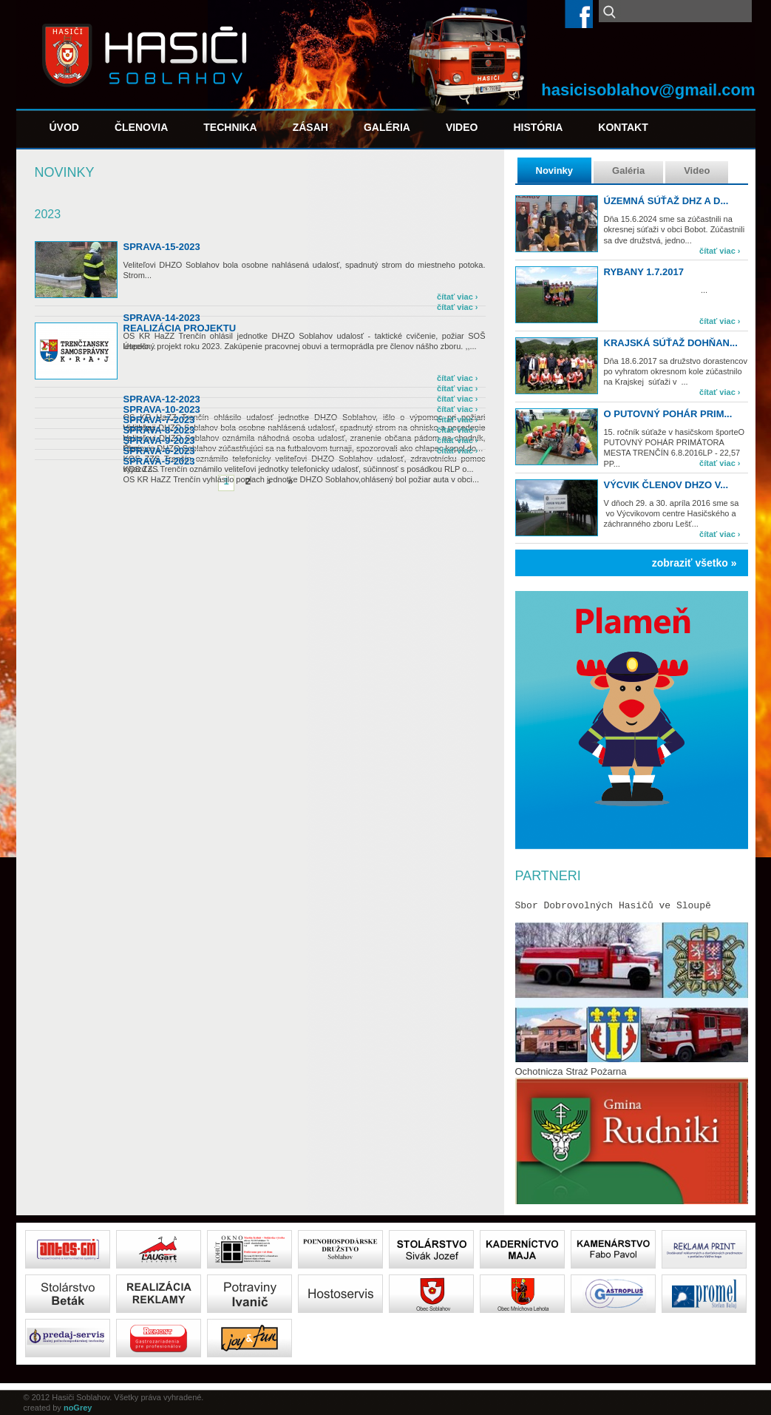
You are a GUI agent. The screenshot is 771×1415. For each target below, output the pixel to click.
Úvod (64, 127)
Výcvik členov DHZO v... (666, 484)
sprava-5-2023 (159, 461)
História (538, 127)
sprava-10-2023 (161, 409)
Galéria (387, 127)
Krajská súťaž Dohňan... (671, 342)
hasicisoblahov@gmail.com (648, 90)
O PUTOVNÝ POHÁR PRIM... (668, 413)
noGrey (78, 1407)
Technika (230, 127)
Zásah (310, 127)
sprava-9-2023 (159, 440)
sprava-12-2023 (161, 399)
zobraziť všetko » (694, 563)
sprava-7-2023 (159, 419)
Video (462, 127)
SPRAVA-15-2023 (161, 246)
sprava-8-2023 (159, 430)
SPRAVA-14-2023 (161, 317)
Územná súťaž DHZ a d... (666, 200)
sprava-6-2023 (159, 450)
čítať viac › (719, 250)
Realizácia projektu (180, 328)
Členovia (141, 127)
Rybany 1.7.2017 (644, 271)
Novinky (555, 170)
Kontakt (623, 127)
